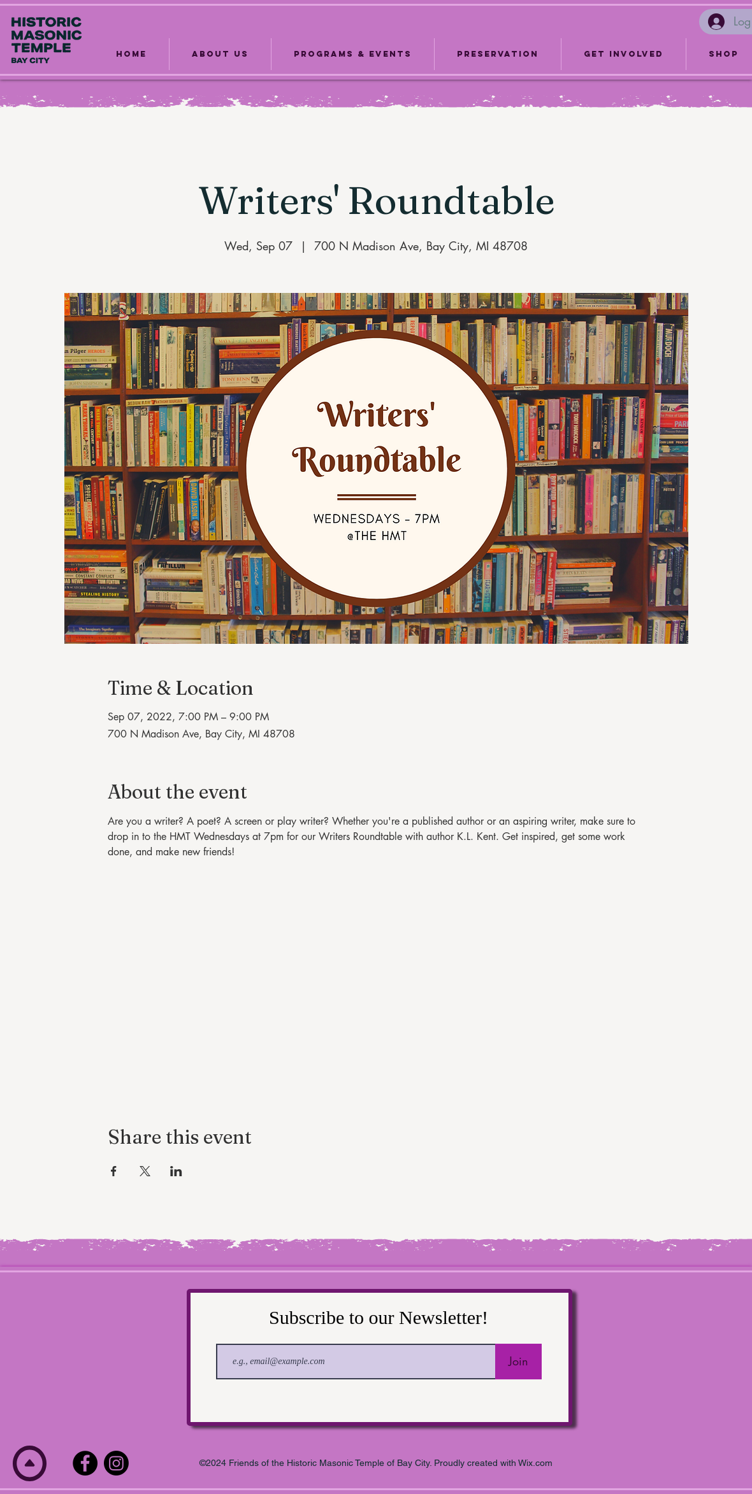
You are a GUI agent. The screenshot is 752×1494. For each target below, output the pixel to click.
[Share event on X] (145, 1171)
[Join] (518, 1361)
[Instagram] (116, 1463)
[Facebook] (85, 1463)
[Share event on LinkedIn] (176, 1171)
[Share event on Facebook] (114, 1171)
